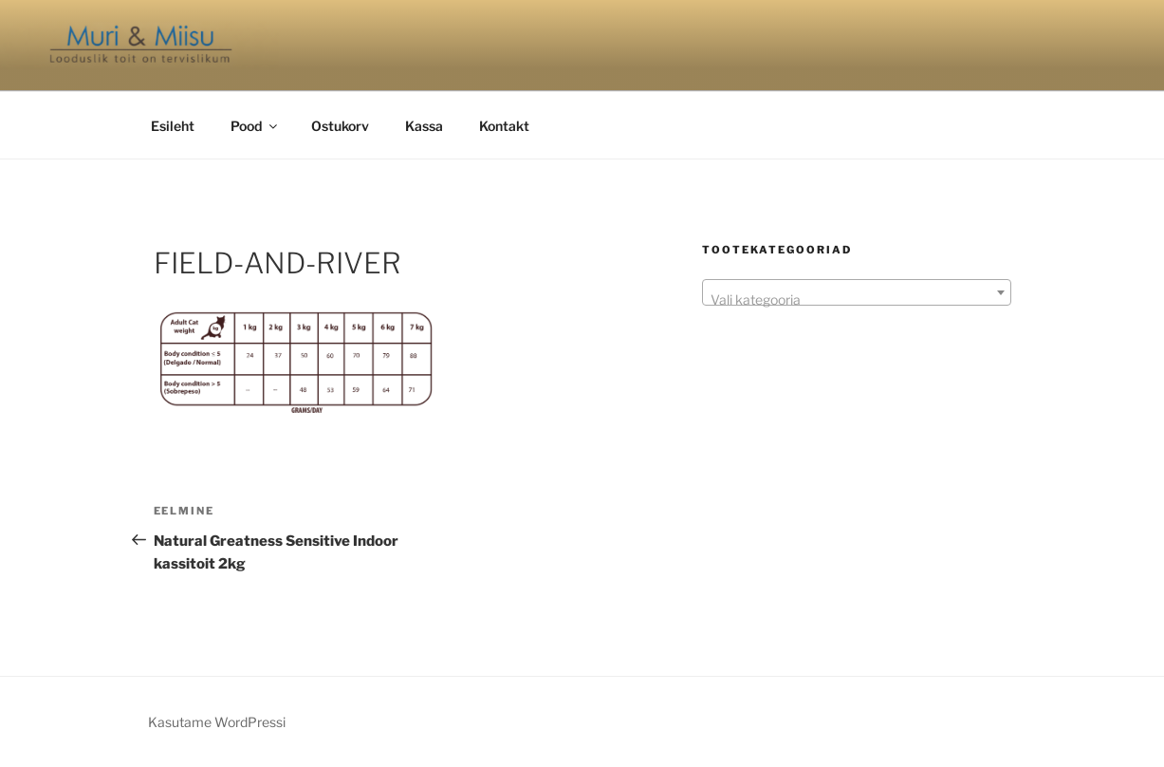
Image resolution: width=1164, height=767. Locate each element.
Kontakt (504, 126)
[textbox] (856, 300)
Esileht (172, 126)
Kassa (424, 126)
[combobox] (856, 292)
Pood (255, 126)
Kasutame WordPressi (217, 722)
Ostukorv (340, 126)
